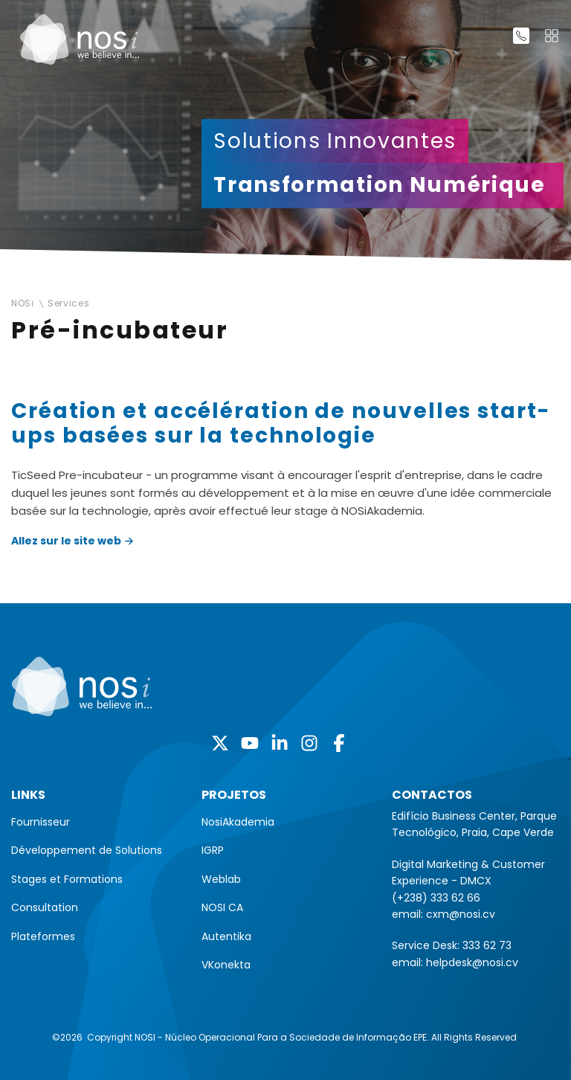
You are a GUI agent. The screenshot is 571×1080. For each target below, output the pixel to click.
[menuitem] (95, 822)
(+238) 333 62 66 (436, 897)
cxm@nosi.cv (460, 914)
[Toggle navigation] (551, 35)
